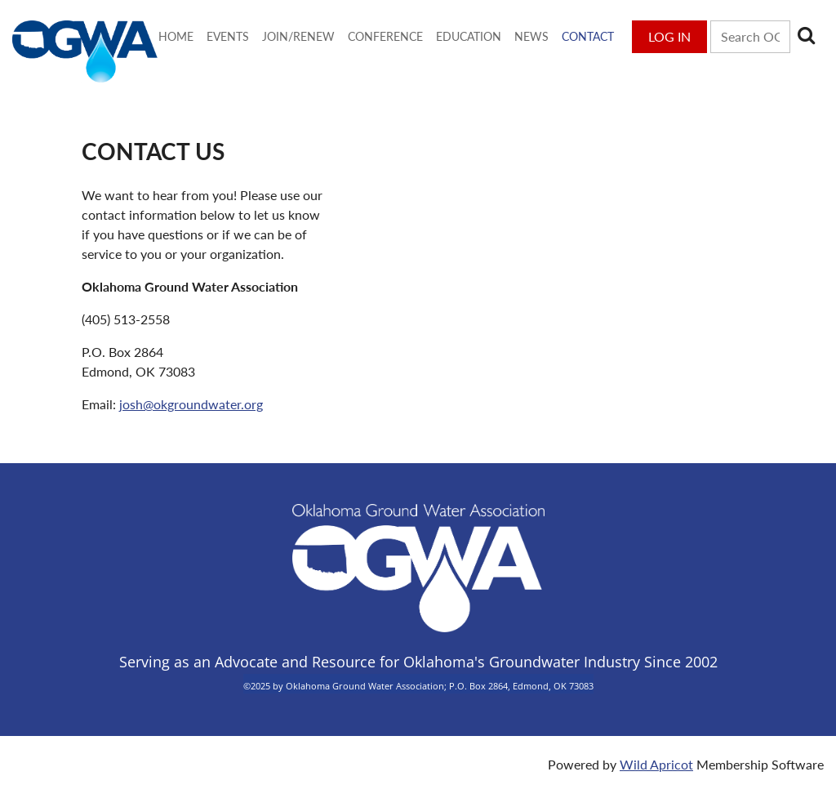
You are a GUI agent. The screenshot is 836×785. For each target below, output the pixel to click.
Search (805, 35)
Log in (669, 36)
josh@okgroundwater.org (191, 404)
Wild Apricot (656, 764)
